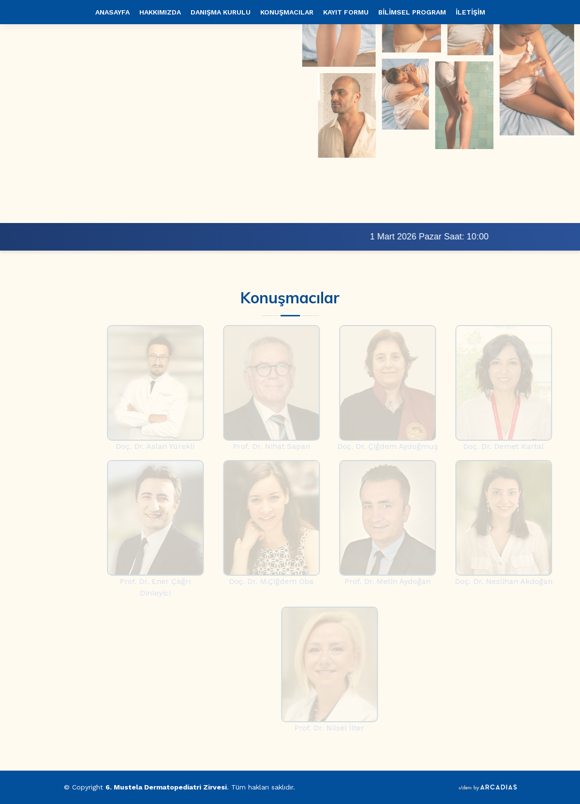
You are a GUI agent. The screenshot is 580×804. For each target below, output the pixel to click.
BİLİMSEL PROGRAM (412, 12)
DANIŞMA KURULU (221, 12)
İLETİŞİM (470, 12)
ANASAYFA (112, 12)
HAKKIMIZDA (160, 12)
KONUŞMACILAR (286, 12)
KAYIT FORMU (346, 12)
